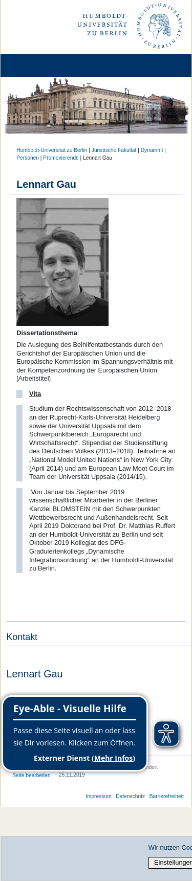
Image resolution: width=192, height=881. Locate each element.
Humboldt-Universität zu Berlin (51, 150)
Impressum (99, 796)
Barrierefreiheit (167, 796)
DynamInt (152, 150)
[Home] (37, 65)
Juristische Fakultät (114, 150)
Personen (27, 158)
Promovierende (60, 158)
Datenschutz (130, 796)
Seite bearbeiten (31, 775)
